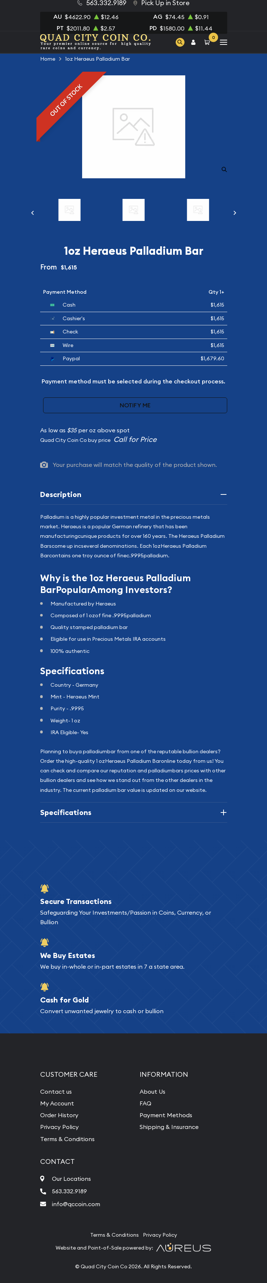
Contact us (56, 1091)
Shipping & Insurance (169, 1126)
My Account (57, 1103)
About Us (152, 1091)
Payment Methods (166, 1115)
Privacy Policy (59, 1126)
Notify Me (135, 405)
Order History (59, 1115)
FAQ (145, 1103)
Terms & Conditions (67, 1139)
